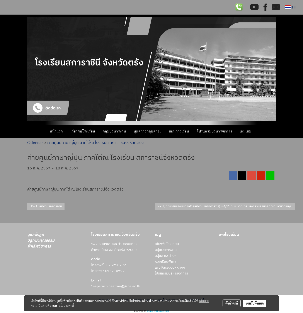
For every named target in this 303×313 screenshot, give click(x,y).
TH (290, 7)
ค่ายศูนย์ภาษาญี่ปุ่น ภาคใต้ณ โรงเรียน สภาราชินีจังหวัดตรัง (95, 143)
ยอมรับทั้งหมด (254, 303)
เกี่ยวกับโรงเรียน (82, 131)
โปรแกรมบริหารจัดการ (214, 131)
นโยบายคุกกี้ (66, 305)
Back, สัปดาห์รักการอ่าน (46, 206)
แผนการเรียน (179, 131)
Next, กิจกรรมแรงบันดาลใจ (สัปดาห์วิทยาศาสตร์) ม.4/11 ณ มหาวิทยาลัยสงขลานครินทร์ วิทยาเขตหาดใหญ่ (224, 206)
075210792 (115, 271)
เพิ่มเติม (245, 131)
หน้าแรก (56, 131)
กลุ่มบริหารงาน (114, 131)
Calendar (35, 143)
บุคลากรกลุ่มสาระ (147, 131)
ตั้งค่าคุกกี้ (231, 303)
